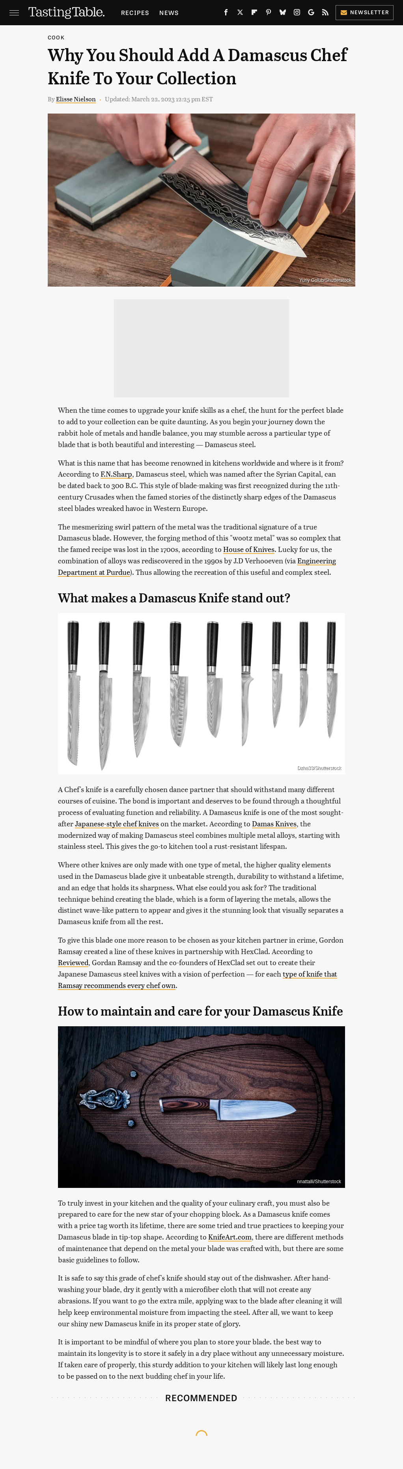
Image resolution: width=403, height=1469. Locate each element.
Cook (56, 37)
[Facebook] (226, 14)
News (169, 12)
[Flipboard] (254, 14)
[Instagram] (297, 14)
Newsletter (364, 12)
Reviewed (73, 962)
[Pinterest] (268, 14)
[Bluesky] (283, 14)
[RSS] (325, 14)
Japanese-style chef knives (117, 823)
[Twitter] (240, 14)
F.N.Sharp (116, 474)
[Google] (311, 14)
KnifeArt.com (230, 1237)
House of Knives (248, 549)
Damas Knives (274, 823)
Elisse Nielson (76, 98)
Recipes (135, 12)
